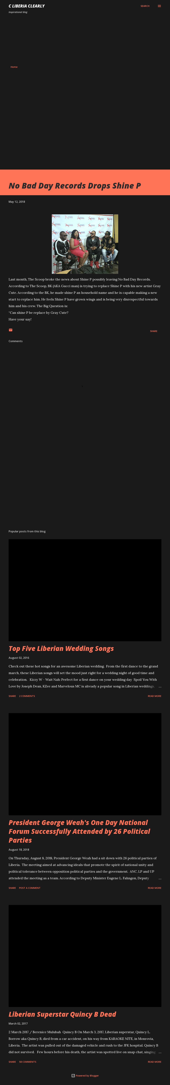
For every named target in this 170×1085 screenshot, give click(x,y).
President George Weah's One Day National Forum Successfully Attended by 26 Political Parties (79, 831)
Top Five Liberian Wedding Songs (61, 648)
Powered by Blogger (85, 1075)
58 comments (27, 1061)
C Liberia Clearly (27, 6)
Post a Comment (30, 887)
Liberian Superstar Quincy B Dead (62, 1014)
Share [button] (153, 331)
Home (14, 66)
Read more (154, 696)
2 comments (27, 696)
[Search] (145, 6)
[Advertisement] (85, 39)
